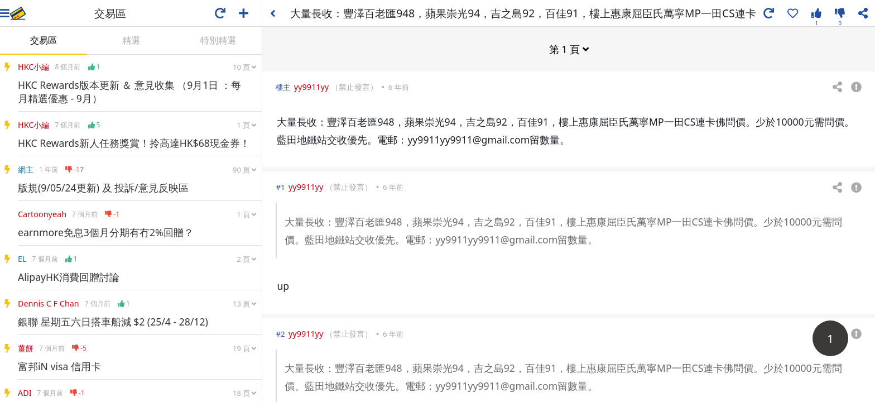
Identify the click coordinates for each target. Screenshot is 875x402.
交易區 (43, 40)
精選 (131, 40)
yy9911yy (311, 86)
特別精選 (218, 40)
